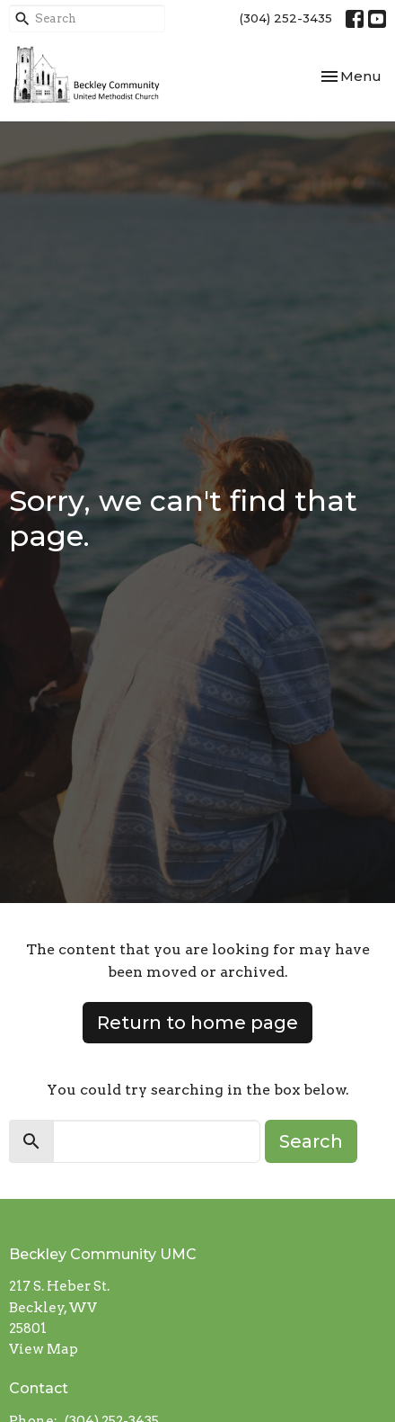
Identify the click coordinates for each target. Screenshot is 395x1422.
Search (311, 1141)
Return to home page (197, 1022)
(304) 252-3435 (286, 18)
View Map (43, 1349)
